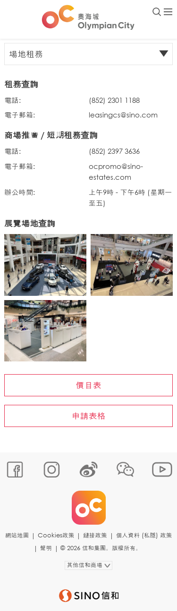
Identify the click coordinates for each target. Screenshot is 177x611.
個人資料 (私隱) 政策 (144, 535)
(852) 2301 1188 (114, 100)
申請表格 (89, 415)
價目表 (88, 385)
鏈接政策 (95, 535)
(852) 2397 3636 (114, 151)
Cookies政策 (56, 535)
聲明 (46, 548)
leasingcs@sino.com (123, 114)
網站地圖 (17, 535)
